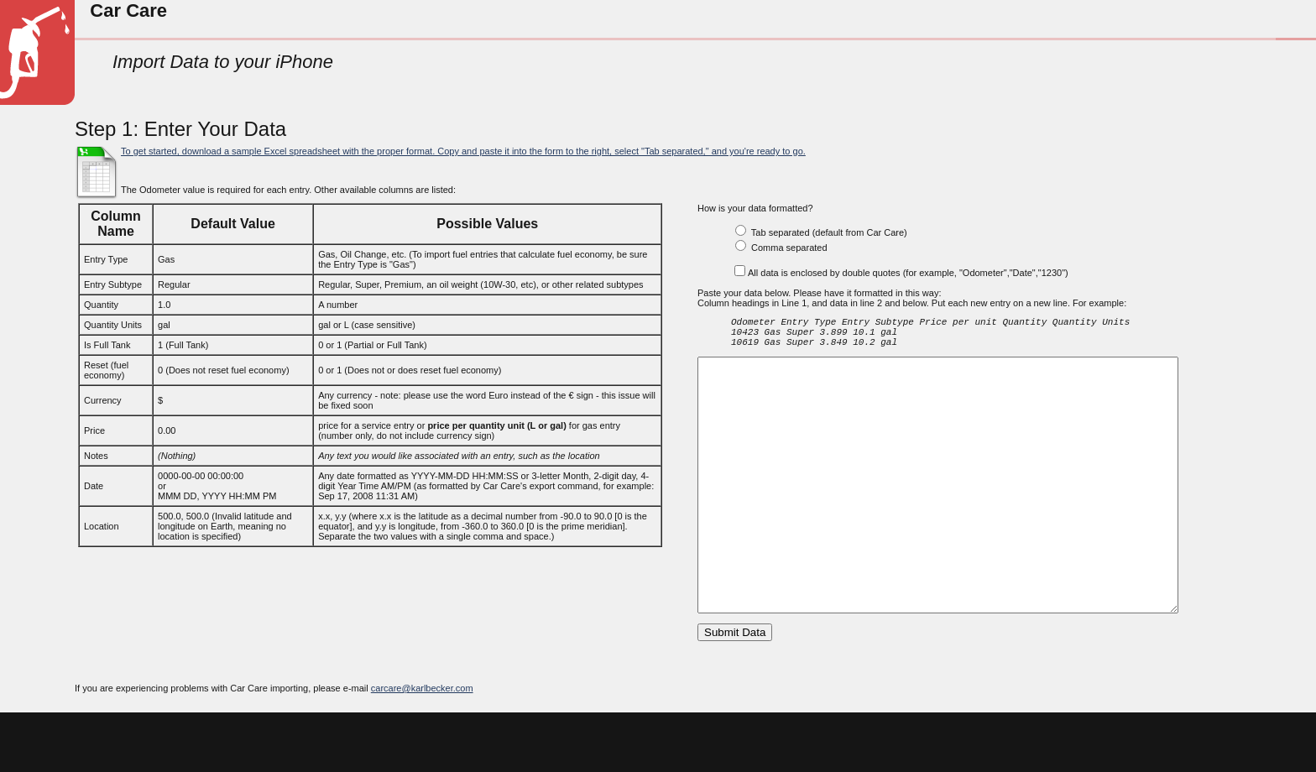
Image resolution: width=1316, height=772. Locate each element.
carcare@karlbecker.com (422, 746)
